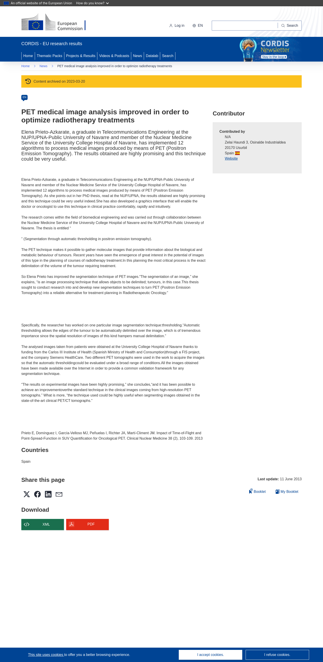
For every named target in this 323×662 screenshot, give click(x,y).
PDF (91, 524)
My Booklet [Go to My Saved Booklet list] (287, 491)
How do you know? (92, 3)
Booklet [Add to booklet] (257, 491)
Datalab (152, 56)
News (137, 56)
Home (28, 56)
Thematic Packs (49, 56)
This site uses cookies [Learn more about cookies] (46, 655)
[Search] (290, 26)
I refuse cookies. (277, 655)
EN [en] (24, 97)
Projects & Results (81, 56)
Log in (176, 25)
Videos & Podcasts (114, 56)
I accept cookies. (210, 655)
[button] (197, 26)
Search (167, 56)
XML (46, 524)
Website (231, 158)
